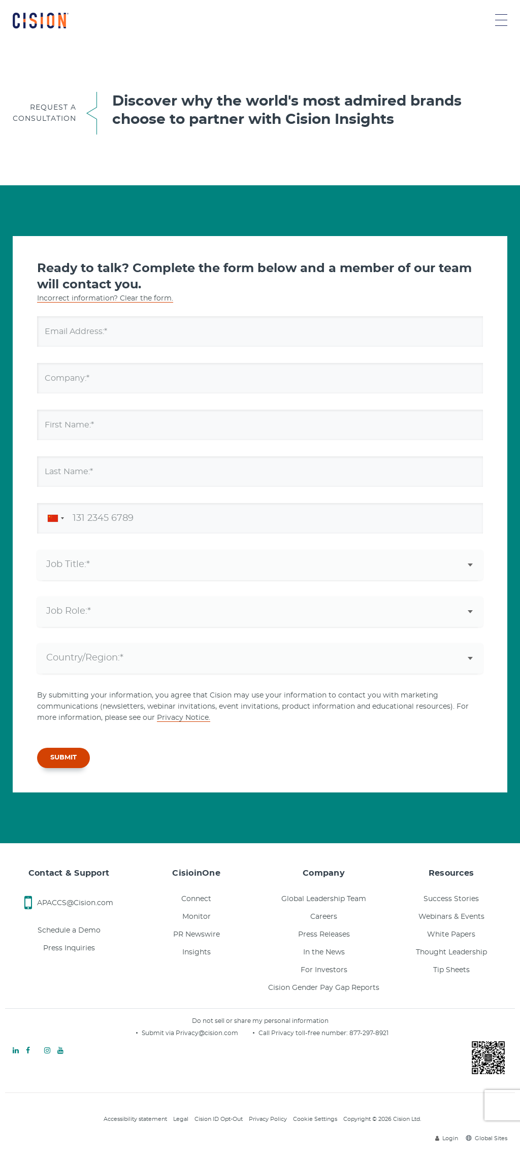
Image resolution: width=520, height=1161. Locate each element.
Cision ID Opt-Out (218, 1119)
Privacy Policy (268, 1119)
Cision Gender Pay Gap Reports (323, 987)
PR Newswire (196, 934)
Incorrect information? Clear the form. (105, 298)
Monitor (196, 916)
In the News (324, 952)
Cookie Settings (315, 1119)
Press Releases (324, 934)
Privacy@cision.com (207, 1033)
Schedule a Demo (69, 930)
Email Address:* (83, 331)
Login (446, 1138)
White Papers (451, 934)
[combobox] (54, 518)
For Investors (324, 970)
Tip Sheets (451, 970)
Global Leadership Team (323, 899)
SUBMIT (63, 757)
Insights (196, 952)
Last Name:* (75, 471)
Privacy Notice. (183, 717)
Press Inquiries (69, 948)
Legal (180, 1119)
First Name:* (75, 424)
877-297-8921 (368, 1033)
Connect (196, 899)
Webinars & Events (451, 916)
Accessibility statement (135, 1119)
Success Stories (451, 899)
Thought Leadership (451, 952)
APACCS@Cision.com (75, 903)
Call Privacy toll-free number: (303, 1033)
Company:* (72, 377)
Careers (323, 916)
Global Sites (486, 1138)
